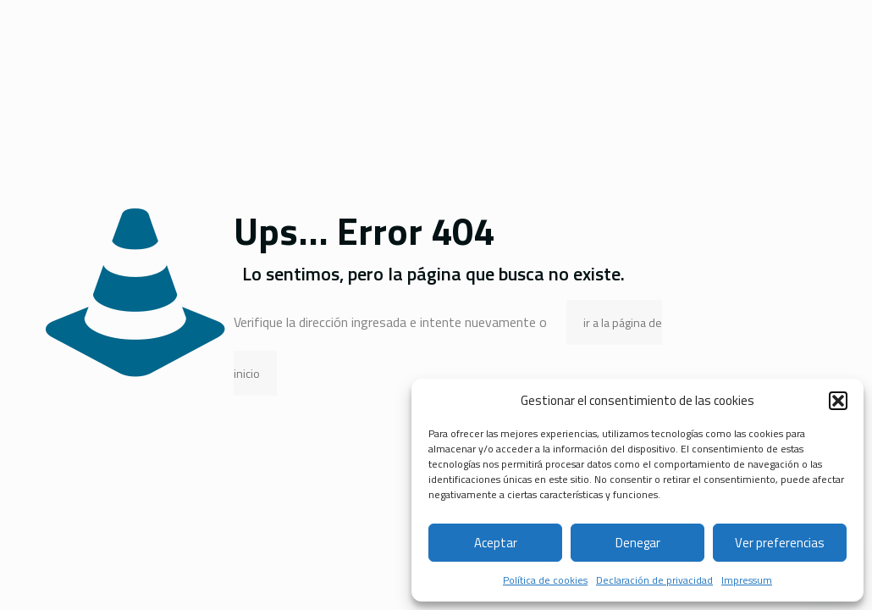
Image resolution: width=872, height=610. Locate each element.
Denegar (637, 542)
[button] (838, 400)
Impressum (746, 580)
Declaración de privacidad (654, 580)
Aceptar (495, 542)
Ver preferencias (780, 542)
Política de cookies (545, 580)
